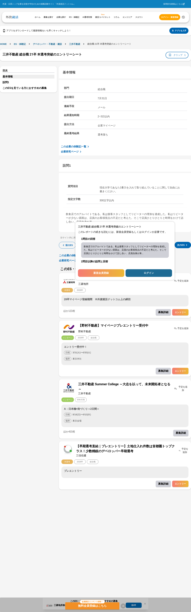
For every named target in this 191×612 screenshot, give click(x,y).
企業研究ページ (71, 152)
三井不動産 (74, 44)
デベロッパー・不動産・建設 (47, 44)
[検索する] (183, 17)
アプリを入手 (179, 30)
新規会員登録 (101, 273)
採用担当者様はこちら (172, 4)
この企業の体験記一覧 (75, 147)
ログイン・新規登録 (169, 17)
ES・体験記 (20, 44)
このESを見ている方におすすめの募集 (25, 88)
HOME (3, 44)
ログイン (149, 273)
